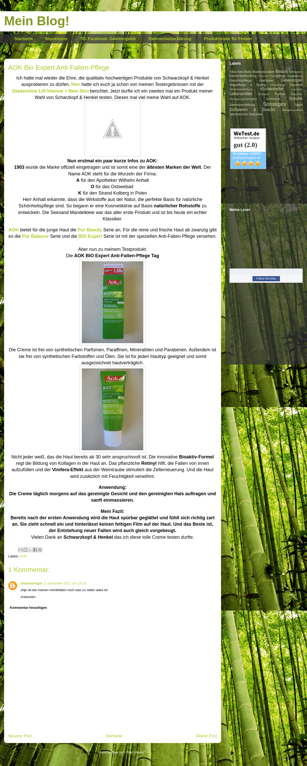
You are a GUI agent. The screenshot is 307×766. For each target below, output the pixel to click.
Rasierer (297, 94)
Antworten (28, 597)
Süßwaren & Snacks (252, 109)
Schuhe (296, 98)
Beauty (282, 71)
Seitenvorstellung (242, 105)
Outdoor (263, 94)
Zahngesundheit (292, 109)
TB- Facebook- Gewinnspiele (108, 39)
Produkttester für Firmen (228, 39)
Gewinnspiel (292, 80)
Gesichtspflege (240, 80)
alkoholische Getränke (245, 114)
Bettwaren (296, 71)
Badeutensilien (264, 72)
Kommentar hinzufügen (28, 608)
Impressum (56, 39)
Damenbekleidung (242, 76)
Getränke (266, 80)
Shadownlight (31, 583)
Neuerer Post (20, 736)
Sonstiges (274, 104)
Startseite (23, 39)
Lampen (297, 89)
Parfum (280, 94)
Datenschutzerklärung (169, 39)
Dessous (263, 76)
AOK (23, 556)
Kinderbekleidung (241, 89)
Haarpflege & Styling (247, 85)
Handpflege (278, 84)
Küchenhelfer (272, 89)
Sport (299, 105)
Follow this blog (266, 278)
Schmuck (273, 99)
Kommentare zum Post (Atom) (121, 752)
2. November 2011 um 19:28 (65, 583)
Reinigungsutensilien (243, 98)
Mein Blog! (37, 21)
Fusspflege (277, 76)
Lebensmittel (240, 94)
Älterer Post (206, 736)
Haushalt (296, 85)
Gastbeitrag (295, 75)
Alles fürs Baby (240, 72)
